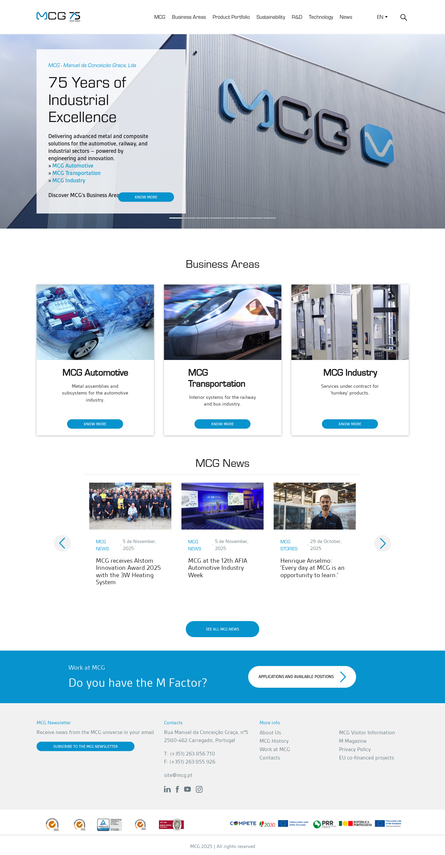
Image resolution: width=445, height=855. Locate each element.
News (346, 16)
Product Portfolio (231, 16)
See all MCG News (222, 629)
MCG (159, 16)
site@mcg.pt (178, 775)
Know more (146, 197)
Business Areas (189, 16)
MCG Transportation (76, 173)
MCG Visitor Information (367, 732)
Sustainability (271, 16)
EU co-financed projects (366, 757)
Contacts (270, 757)
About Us (270, 732)
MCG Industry (68, 180)
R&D (297, 16)
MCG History (274, 740)
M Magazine (353, 740)
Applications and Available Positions (302, 676)
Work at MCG (275, 749)
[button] (62, 543)
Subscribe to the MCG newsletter (85, 746)
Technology (321, 16)
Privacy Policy (355, 749)
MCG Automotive (72, 165)
